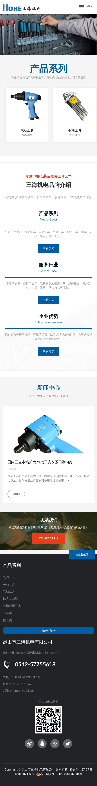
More (16, 494)
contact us (48, 538)
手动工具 (9, 584)
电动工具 (9, 591)
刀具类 (7, 613)
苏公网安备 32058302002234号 (59, 774)
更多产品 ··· (48, 630)
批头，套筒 (10, 598)
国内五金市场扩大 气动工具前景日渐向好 (40, 462)
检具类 (7, 620)
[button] (45, 50)
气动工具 (9, 577)
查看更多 (48, 248)
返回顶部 (82, 554)
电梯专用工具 (12, 605)
